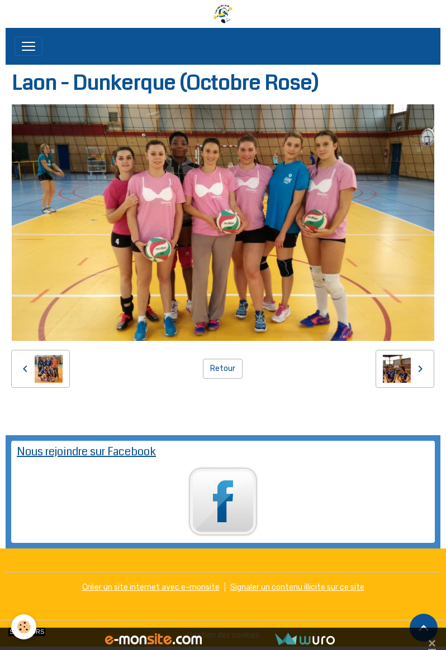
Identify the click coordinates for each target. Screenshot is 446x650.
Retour (222, 368)
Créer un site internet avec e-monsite (151, 587)
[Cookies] (23, 626)
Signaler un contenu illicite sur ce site (297, 587)
